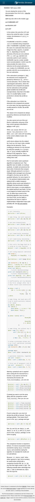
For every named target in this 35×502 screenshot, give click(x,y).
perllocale (10, 138)
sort (12, 7)
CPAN (18, 7)
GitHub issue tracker (11, 488)
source (15, 7)
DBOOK (24, 486)
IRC (8, 497)
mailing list (2, 497)
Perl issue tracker (28, 495)
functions (7, 7)
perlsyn (9, 126)
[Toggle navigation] (3, 3)
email (18, 488)
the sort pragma (22, 203)
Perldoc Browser (23, 2)
